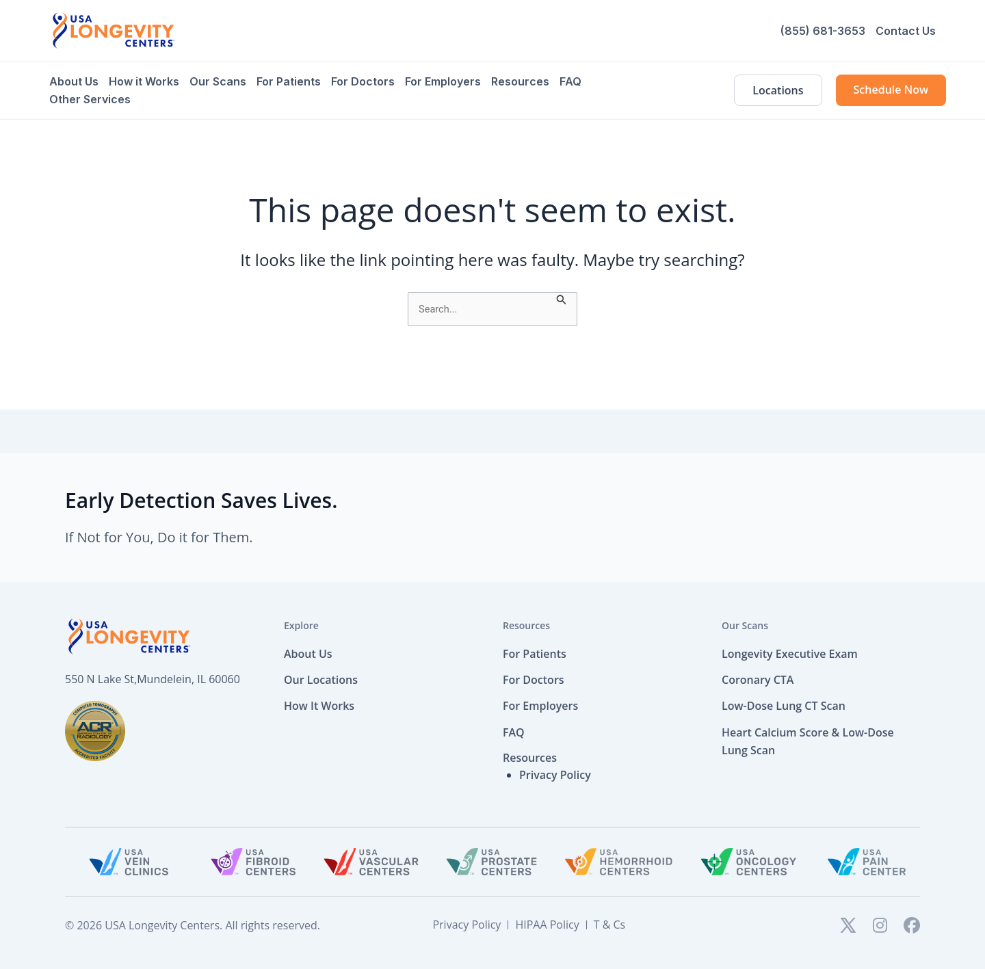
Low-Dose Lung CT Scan (783, 707)
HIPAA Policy (547, 925)
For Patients (289, 81)
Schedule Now (891, 89)
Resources (520, 81)
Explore (301, 627)
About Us (73, 81)
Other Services (90, 99)
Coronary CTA (757, 681)
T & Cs (609, 925)
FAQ (570, 81)
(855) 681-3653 (822, 31)
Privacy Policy (555, 776)
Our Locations (321, 681)
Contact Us (906, 31)
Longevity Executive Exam (790, 655)
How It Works (319, 707)
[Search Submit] (567, 298)
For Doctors (363, 81)
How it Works (144, 81)
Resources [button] (530, 759)
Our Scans (217, 81)
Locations (777, 90)
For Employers (443, 81)
